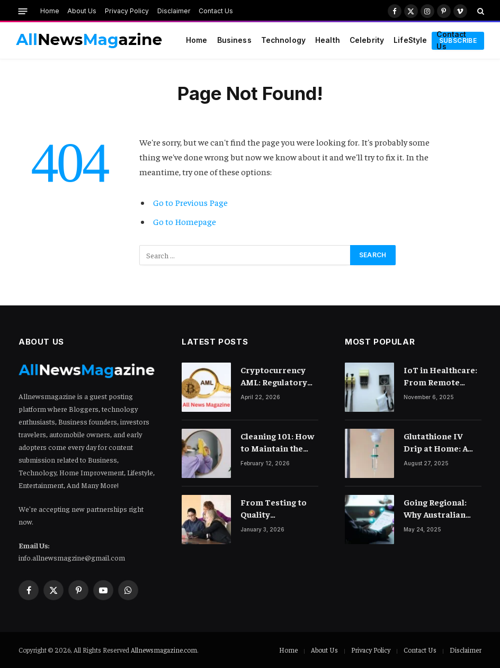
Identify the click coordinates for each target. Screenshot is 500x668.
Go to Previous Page (190, 202)
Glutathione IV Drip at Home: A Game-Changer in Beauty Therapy (439, 442)
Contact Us (216, 11)
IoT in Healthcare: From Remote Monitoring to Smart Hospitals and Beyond (440, 376)
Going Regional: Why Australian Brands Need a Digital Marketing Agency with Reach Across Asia (441, 508)
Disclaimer (174, 11)
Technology (283, 40)
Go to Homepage (184, 221)
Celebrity (367, 40)
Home (49, 11)
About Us (81, 11)
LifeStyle (410, 40)
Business (234, 40)
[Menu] (23, 11)
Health (327, 40)
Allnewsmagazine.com (164, 649)
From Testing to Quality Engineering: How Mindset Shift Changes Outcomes (278, 508)
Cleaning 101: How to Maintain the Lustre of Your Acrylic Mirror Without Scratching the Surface (277, 442)
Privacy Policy (127, 11)
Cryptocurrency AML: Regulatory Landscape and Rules (273, 376)
